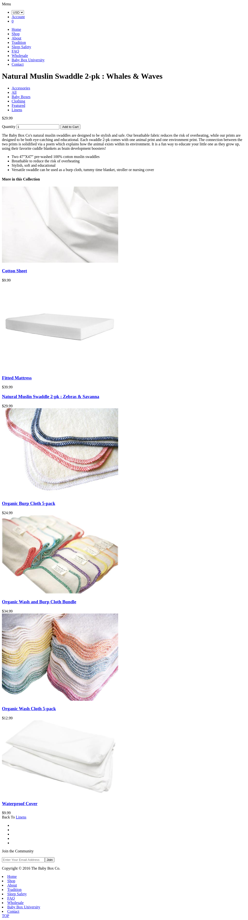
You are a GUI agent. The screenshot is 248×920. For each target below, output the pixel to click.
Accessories (21, 88)
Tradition (19, 42)
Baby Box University (28, 60)
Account (18, 17)
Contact (18, 64)
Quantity (9, 127)
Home (16, 29)
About (16, 38)
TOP (5, 916)
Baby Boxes (21, 97)
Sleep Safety (21, 47)
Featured (18, 105)
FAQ (15, 51)
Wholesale (20, 56)
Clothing (18, 101)
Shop (16, 34)
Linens (17, 110)
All (14, 92)
